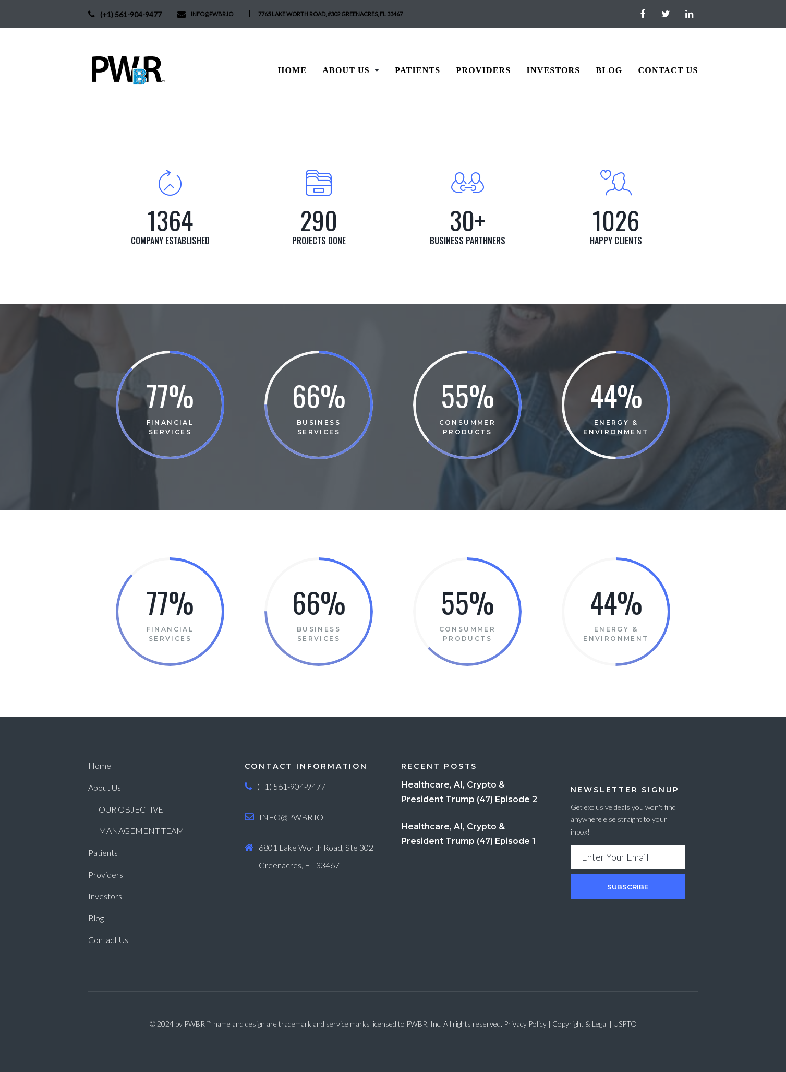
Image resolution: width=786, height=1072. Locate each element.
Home (99, 765)
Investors (105, 896)
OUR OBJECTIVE (131, 809)
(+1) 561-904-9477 (131, 14)
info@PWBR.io (212, 13)
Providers (105, 874)
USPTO (625, 1023)
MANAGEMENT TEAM (141, 831)
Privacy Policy (525, 1023)
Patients (103, 852)
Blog (96, 918)
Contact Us (108, 940)
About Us (104, 787)
